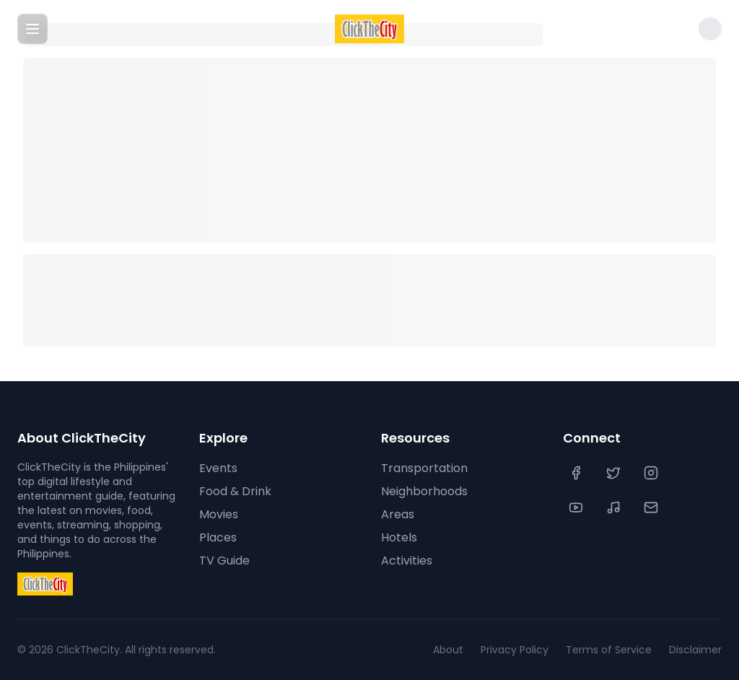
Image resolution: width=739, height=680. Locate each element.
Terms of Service (609, 649)
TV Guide (224, 560)
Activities (406, 560)
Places (218, 537)
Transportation (424, 468)
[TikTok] (614, 507)
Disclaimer (695, 649)
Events (218, 468)
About (448, 649)
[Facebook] (577, 473)
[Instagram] (652, 473)
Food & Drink (235, 491)
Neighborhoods (424, 491)
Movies (218, 514)
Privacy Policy (514, 649)
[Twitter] (614, 473)
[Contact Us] (652, 507)
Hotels (399, 537)
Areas (397, 514)
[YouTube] (577, 507)
